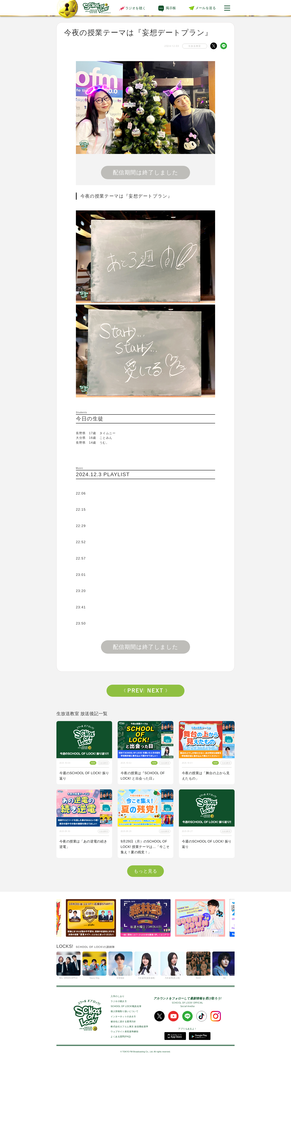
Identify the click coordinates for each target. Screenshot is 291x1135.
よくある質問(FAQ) (121, 1110)
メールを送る (205, 8)
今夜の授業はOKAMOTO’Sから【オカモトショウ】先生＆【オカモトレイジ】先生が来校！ (83, 920)
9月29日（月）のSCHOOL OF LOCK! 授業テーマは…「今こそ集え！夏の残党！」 (145, 847)
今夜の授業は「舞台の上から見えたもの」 (206, 775)
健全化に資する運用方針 (123, 1095)
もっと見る (145, 944)
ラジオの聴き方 (119, 1075)
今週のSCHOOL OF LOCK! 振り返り (84, 775)
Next (157, 690)
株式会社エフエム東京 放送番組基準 (129, 1100)
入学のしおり (117, 1070)
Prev (134, 690)
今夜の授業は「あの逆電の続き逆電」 (83, 844)
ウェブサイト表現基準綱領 (124, 1105)
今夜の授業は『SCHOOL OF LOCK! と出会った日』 (143, 775)
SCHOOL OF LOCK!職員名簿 (126, 1080)
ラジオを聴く (132, 8)
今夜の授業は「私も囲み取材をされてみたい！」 (206, 917)
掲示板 (171, 8)
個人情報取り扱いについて (124, 1085)
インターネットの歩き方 (123, 1090)
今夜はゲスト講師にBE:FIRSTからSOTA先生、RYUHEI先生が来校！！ (145, 920)
